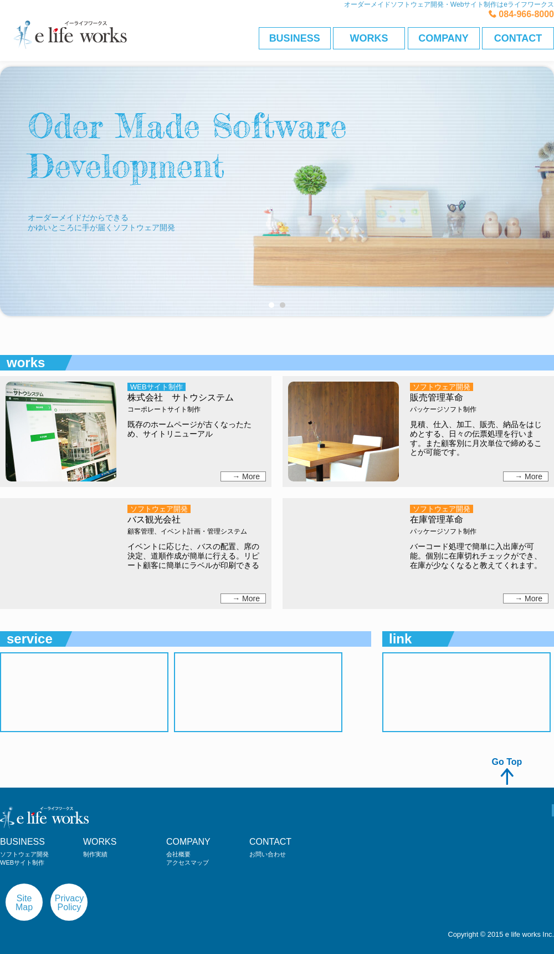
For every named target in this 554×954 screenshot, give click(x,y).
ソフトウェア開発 (24, 854)
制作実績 (95, 854)
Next (539, 316)
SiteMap (24, 903)
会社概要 (178, 854)
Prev (14, 316)
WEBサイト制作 (22, 862)
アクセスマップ (187, 862)
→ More (246, 476)
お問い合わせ (267, 854)
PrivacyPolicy (69, 903)
